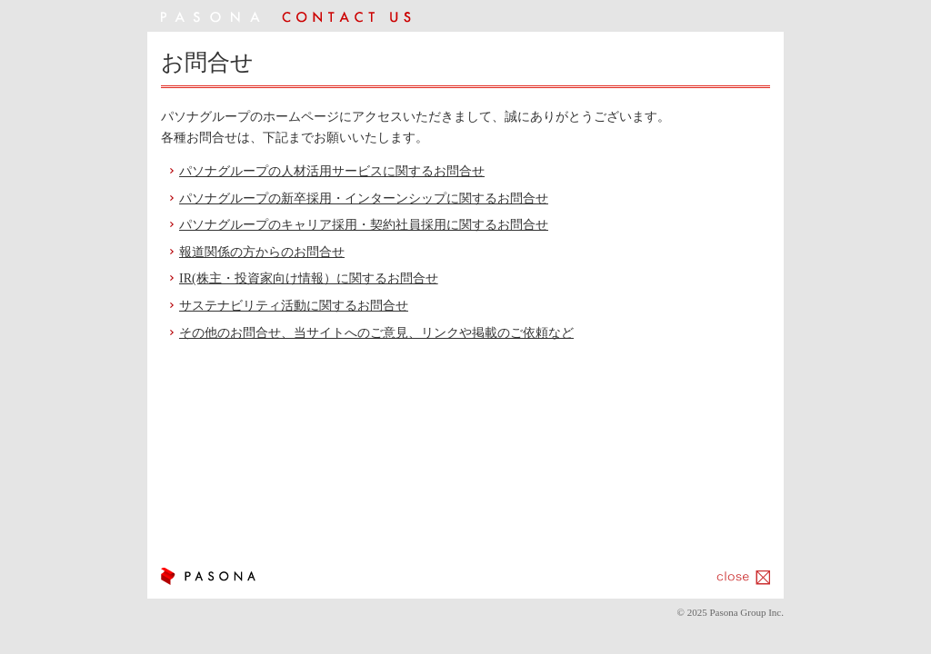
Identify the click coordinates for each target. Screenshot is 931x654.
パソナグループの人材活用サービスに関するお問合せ (332, 171)
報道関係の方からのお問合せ (262, 252)
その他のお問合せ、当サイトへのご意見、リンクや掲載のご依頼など (376, 333)
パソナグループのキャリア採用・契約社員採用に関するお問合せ (363, 225)
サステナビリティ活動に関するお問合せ (293, 305)
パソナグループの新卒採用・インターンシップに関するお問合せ (363, 198)
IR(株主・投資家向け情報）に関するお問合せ (308, 278)
